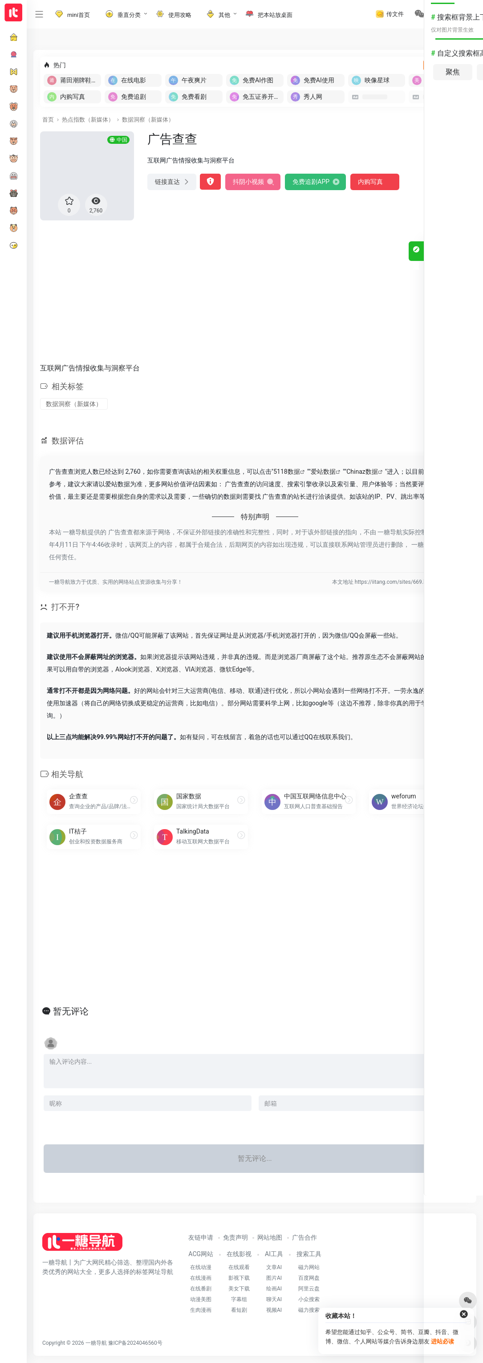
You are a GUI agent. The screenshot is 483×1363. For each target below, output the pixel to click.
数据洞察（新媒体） (148, 119)
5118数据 (286, 471)
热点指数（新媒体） (88, 119)
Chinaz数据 (362, 471)
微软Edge (232, 669)
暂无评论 (71, 1011)
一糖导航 (96, 1343)
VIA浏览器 (199, 669)
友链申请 (200, 1237)
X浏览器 (167, 669)
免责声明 (235, 1237)
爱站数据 (323, 471)
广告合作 (304, 1237)
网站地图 (269, 1237)
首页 (48, 119)
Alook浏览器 (132, 669)
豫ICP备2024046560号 (135, 1343)
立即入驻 (444, 65)
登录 (448, 14)
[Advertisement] (255, 290)
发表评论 (447, 1125)
